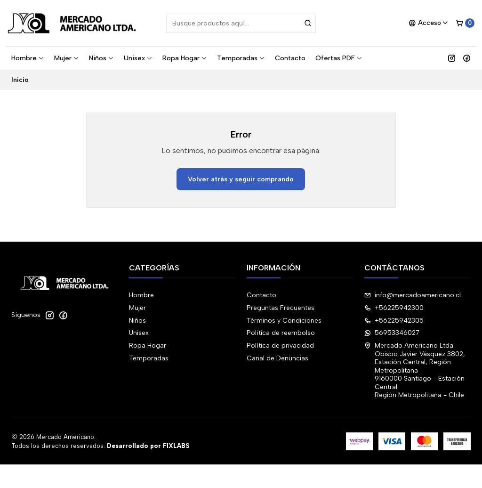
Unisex (138, 58)
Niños (101, 58)
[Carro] (465, 23)
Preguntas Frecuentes (280, 308)
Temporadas (241, 58)
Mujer (66, 58)
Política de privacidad (280, 346)
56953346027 (391, 333)
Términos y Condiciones (284, 321)
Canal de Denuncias (277, 358)
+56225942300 (394, 308)
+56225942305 (394, 321)
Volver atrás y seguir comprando (241, 179)
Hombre (27, 58)
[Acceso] (428, 23)
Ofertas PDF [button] (338, 58)
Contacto (290, 58)
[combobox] (240, 23)
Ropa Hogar (184, 58)
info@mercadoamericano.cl (412, 295)
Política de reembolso (281, 333)
